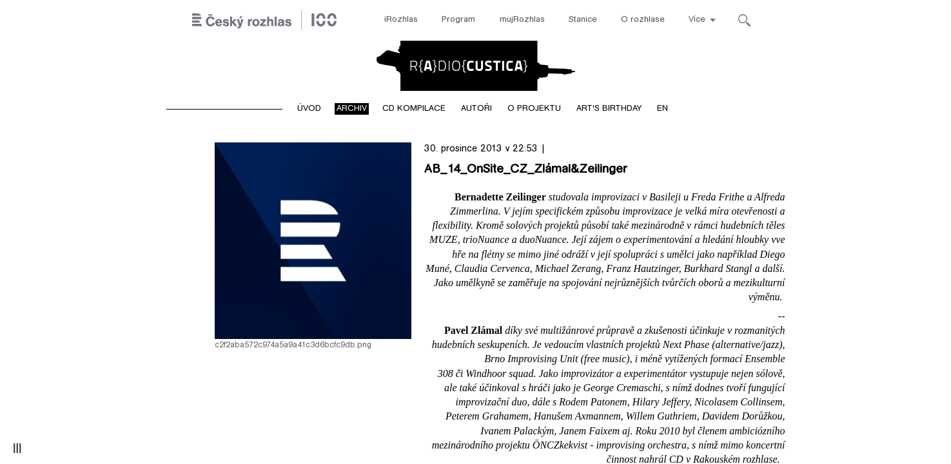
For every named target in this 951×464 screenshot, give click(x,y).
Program (458, 20)
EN (662, 109)
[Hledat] (744, 20)
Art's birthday (609, 109)
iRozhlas (401, 20)
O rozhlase (643, 20)
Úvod (309, 109)
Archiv (352, 109)
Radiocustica (476, 66)
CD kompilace (414, 109)
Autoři (476, 109)
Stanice (583, 20)
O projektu (534, 109)
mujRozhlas (522, 20)
